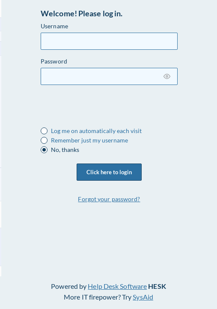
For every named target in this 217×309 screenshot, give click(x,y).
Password (54, 61)
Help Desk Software (117, 286)
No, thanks (65, 149)
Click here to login (109, 172)
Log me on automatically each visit (96, 130)
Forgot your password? (109, 199)
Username (54, 26)
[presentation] (106, 108)
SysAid (143, 297)
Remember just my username (89, 140)
